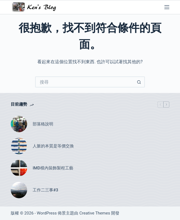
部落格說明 (43, 124)
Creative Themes (94, 213)
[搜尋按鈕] (139, 81)
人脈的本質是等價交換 (53, 146)
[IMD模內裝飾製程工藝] (19, 168)
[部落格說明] (19, 124)
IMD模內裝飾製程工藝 (53, 168)
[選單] (166, 7)
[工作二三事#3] (19, 190)
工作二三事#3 (45, 190)
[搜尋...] (84, 81)
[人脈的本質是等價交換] (19, 146)
